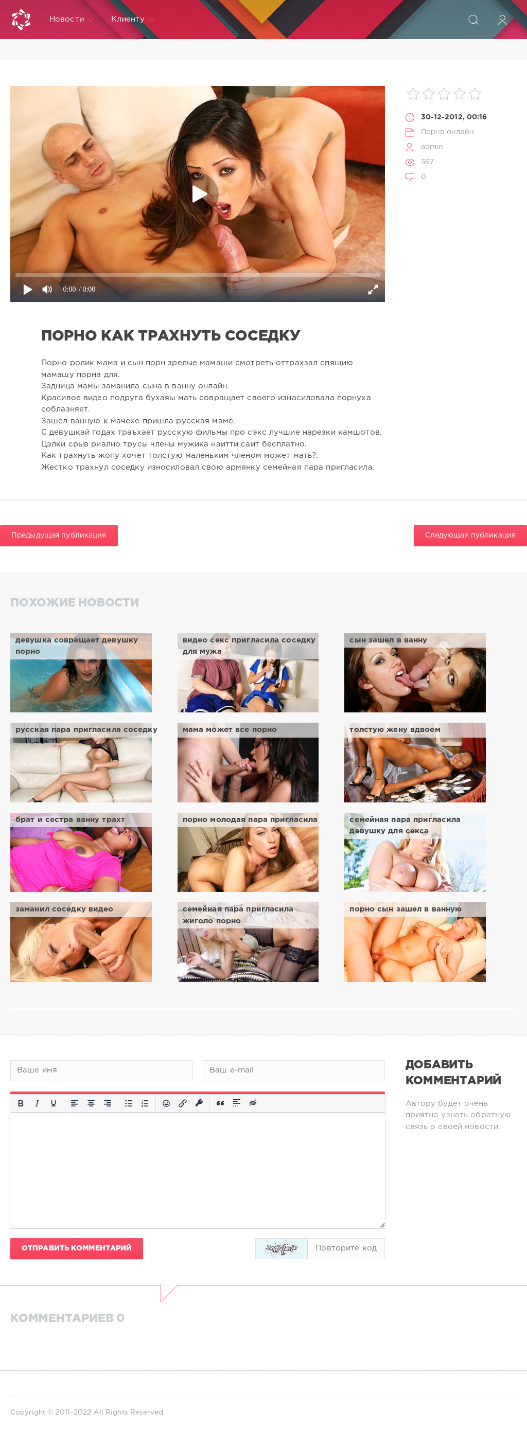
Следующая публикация (470, 535)
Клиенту (132, 19)
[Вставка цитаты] (220, 1103)
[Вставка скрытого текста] (254, 1103)
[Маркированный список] (128, 1103)
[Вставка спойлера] (237, 1103)
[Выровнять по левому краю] (74, 1103)
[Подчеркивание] (53, 1103)
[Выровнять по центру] (91, 1103)
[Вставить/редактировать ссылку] (182, 1103)
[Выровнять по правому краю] (107, 1103)
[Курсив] (37, 1103)
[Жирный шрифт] (20, 1103)
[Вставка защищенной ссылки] (199, 1103)
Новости (71, 19)
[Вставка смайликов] (166, 1103)
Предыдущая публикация (59, 535)
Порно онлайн (447, 132)
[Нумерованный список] (145, 1103)
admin (432, 147)
